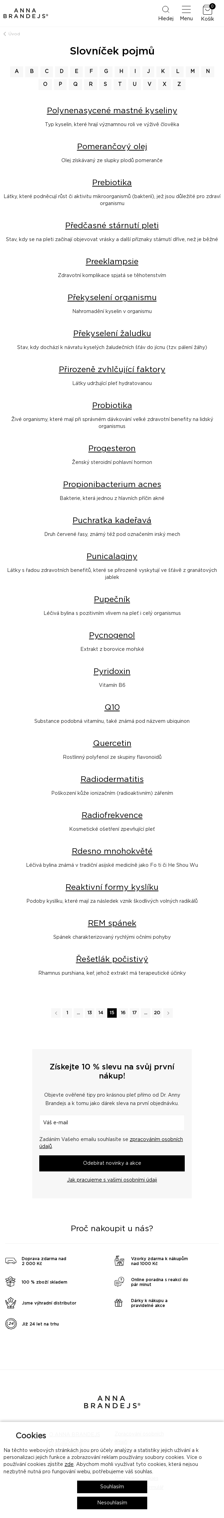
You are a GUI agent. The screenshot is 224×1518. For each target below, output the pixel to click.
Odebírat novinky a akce (112, 1163)
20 (157, 1013)
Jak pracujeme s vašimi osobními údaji (112, 1180)
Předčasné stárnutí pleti (112, 226)
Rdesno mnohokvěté (112, 852)
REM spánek (112, 924)
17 (135, 1013)
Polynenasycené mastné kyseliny (112, 111)
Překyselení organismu (112, 298)
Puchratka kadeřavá (112, 521)
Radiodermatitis (112, 780)
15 (112, 1013)
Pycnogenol (112, 636)
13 (90, 1013)
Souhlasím (112, 1486)
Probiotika (112, 406)
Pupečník (112, 600)
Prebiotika (112, 183)
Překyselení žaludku (112, 334)
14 (101, 1013)
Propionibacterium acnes (112, 485)
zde (69, 1464)
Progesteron (112, 449)
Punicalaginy (112, 557)
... (78, 1013)
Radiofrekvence (112, 816)
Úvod (14, 34)
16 (123, 1013)
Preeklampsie (112, 262)
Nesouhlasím (112, 1503)
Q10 (112, 708)
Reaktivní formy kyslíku (112, 888)
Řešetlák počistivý (112, 960)
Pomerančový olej (112, 147)
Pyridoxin (112, 672)
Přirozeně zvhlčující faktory (112, 370)
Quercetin (112, 744)
